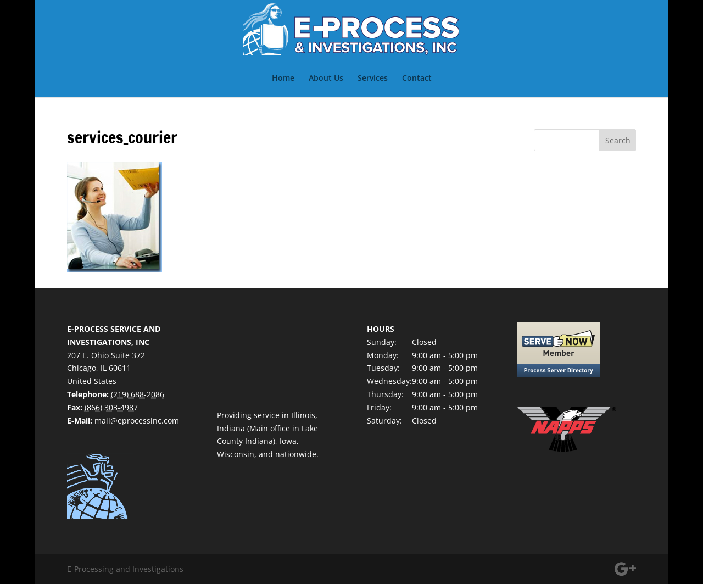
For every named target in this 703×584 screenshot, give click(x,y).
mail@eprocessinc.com (136, 420)
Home (283, 78)
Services (373, 78)
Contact (417, 78)
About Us (326, 78)
